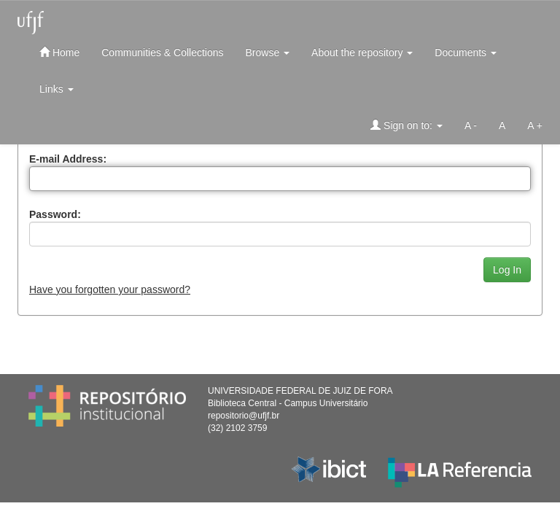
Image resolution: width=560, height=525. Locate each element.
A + (534, 125)
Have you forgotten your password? (109, 289)
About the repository (362, 52)
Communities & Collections (162, 52)
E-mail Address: (67, 159)
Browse (268, 52)
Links (56, 89)
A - (470, 125)
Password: (55, 214)
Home (59, 52)
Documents (466, 52)
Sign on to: (406, 125)
